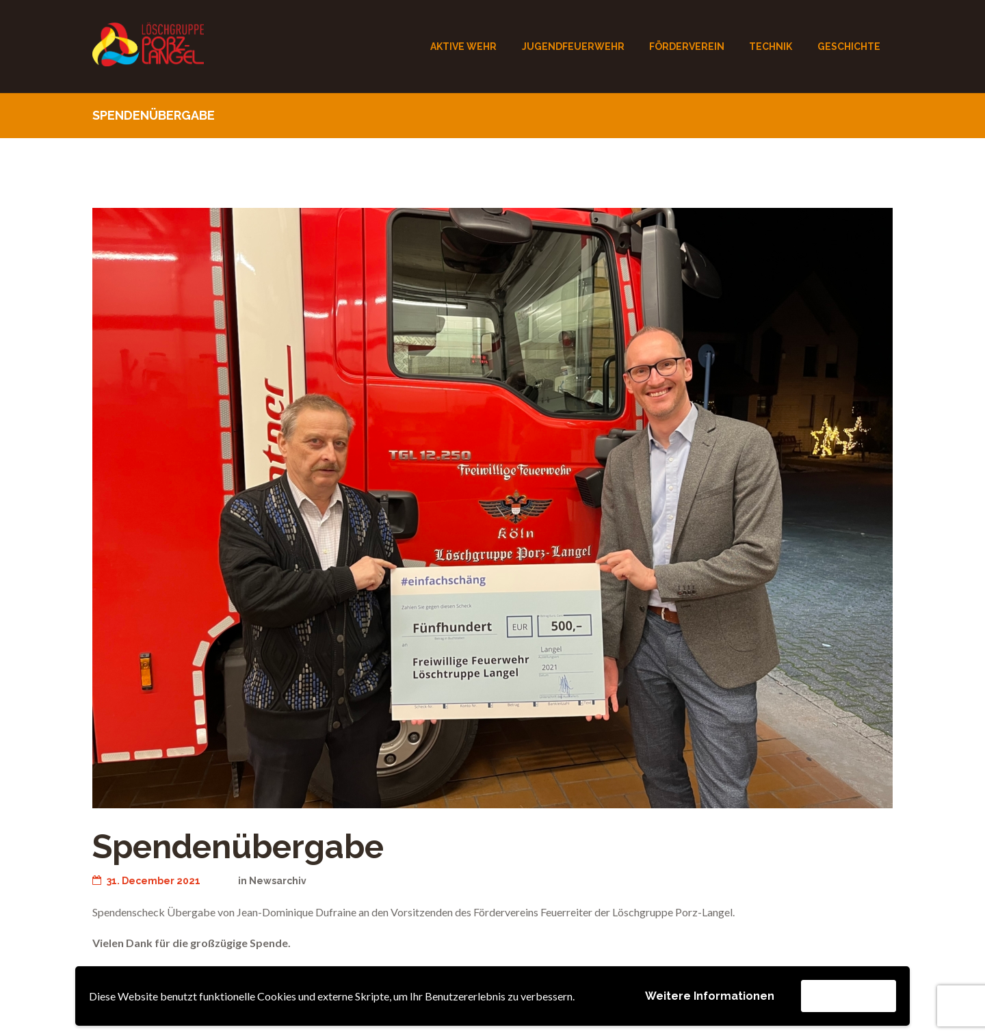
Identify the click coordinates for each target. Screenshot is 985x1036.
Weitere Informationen (709, 995)
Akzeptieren (848, 995)
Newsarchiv (277, 880)
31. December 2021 (146, 880)
